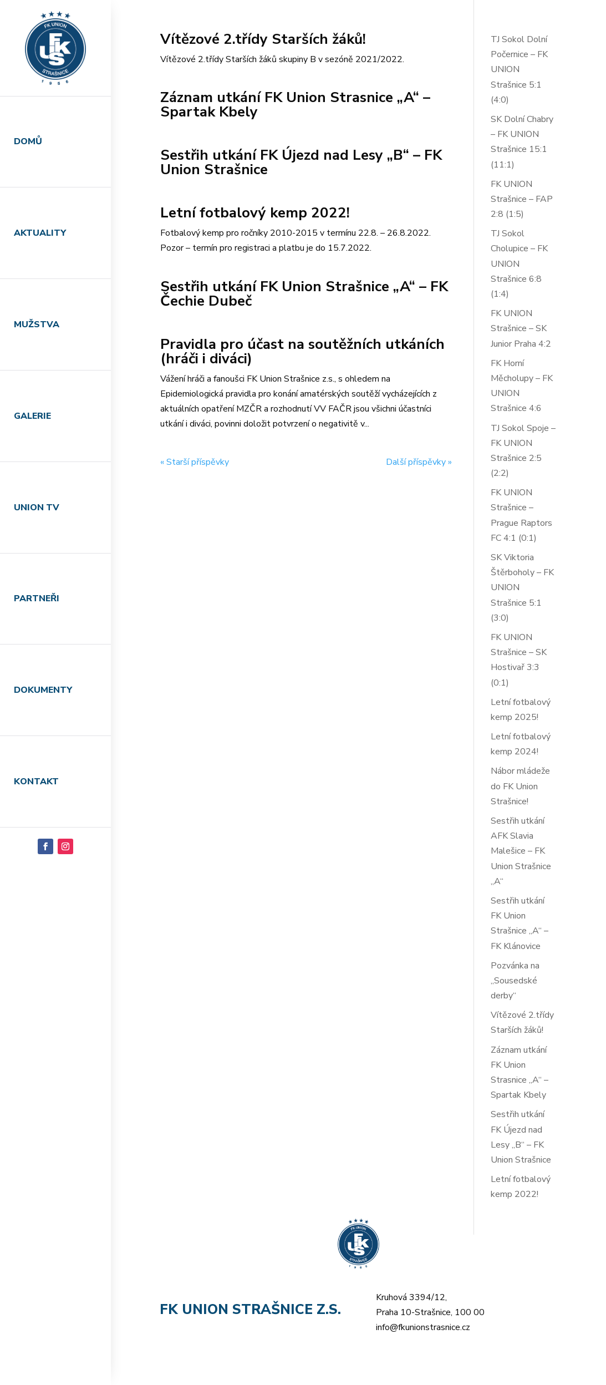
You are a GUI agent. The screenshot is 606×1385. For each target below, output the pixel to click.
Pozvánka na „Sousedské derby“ (515, 981)
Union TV (36, 507)
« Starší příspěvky (194, 462)
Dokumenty (43, 690)
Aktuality (40, 233)
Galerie (32, 416)
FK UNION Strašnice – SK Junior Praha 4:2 (521, 328)
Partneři (36, 598)
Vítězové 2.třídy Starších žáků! (263, 39)
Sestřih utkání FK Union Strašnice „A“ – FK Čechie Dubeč (304, 294)
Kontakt (36, 781)
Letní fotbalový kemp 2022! (255, 212)
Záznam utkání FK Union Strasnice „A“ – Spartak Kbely (295, 104)
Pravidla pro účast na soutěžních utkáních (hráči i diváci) (302, 351)
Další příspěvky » (419, 462)
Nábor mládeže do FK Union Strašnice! (520, 786)
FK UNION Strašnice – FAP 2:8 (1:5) (522, 199)
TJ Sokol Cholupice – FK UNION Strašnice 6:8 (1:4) (519, 263)
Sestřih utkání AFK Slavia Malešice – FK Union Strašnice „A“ (521, 851)
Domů (28, 141)
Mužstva (36, 324)
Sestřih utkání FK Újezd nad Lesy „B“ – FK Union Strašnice (301, 162)
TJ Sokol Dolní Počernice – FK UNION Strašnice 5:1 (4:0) (519, 69)
